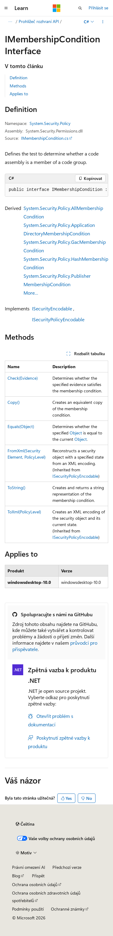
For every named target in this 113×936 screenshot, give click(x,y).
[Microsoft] (57, 8)
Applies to (19, 94)
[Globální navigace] (6, 8)
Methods (18, 86)
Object (76, 433)
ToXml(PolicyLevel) (24, 512)
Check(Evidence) (23, 378)
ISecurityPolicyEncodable (58, 319)
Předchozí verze (66, 867)
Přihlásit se (98, 8)
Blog (16, 876)
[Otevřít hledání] (80, 8)
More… (31, 293)
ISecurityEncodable (52, 308)
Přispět (38, 876)
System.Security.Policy (50, 123)
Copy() (14, 402)
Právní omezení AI (28, 867)
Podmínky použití (28, 909)
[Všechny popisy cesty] (10, 22)
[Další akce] (103, 22)
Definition (18, 77)
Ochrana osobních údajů (35, 884)
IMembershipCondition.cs (44, 138)
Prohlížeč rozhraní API (39, 21)
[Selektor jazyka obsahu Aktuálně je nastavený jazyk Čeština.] (25, 824)
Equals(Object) (21, 426)
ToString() (16, 487)
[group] (56, 190)
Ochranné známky (68, 909)
